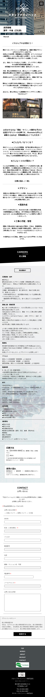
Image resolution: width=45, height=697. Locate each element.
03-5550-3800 (23, 689)
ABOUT (22, 654)
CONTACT (22, 660)
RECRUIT (22, 657)
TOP (22, 648)
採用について (22, 513)
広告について (10, 513)
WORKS (22, 651)
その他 (31, 513)
